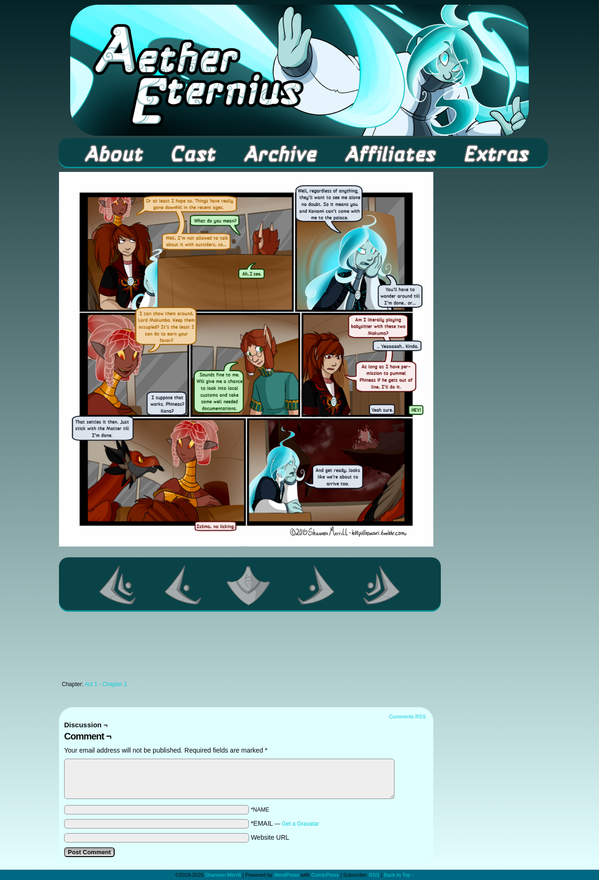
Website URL (270, 837)
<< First (118, 585)
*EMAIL (285, 823)
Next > (316, 585)
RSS (374, 875)
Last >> (381, 585)
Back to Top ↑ (399, 875)
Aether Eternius (299, 70)
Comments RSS (407, 716)
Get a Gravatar (300, 824)
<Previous (183, 585)
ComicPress (325, 875)
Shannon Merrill (223, 875)
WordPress (286, 875)
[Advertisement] (246, 649)
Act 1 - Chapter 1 (106, 684)
